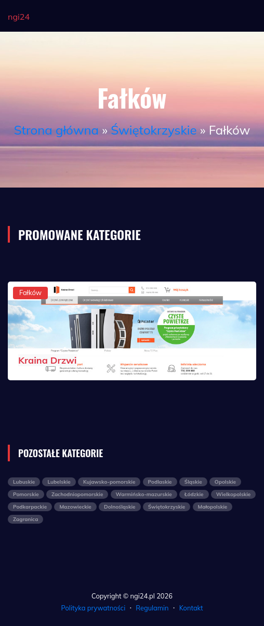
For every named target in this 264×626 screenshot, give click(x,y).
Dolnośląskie (120, 506)
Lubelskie (58, 481)
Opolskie (225, 481)
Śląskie (193, 481)
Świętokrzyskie (153, 130)
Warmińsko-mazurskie (144, 494)
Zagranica (25, 519)
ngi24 (19, 16)
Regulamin (152, 608)
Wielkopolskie (233, 494)
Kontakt (191, 608)
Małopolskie (213, 506)
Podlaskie (160, 481)
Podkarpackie (30, 506)
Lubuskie (24, 481)
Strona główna (56, 130)
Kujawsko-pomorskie (109, 481)
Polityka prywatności (93, 608)
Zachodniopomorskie (77, 494)
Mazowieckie (75, 506)
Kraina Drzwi (47, 360)
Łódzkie (194, 494)
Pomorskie (26, 494)
